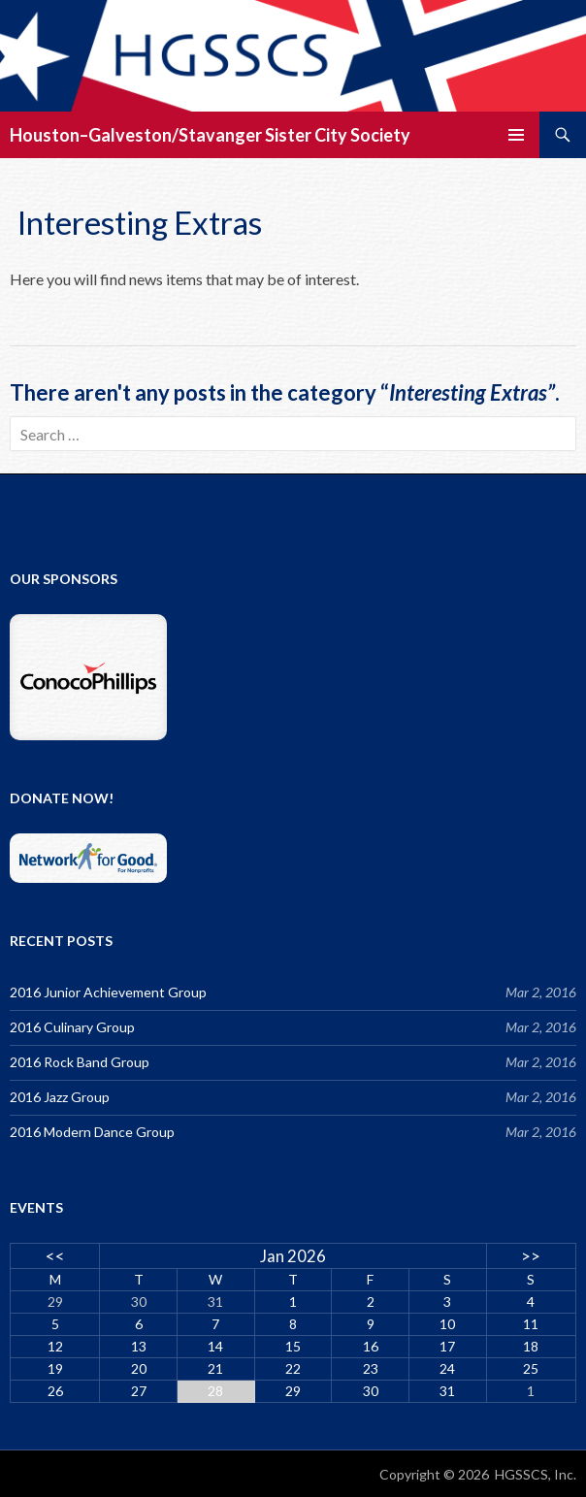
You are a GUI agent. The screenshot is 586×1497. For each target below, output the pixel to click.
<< (55, 1256)
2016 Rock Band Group (79, 1062)
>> (530, 1256)
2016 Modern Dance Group (92, 1131)
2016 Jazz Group (60, 1097)
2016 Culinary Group (72, 1027)
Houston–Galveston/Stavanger (136, 135)
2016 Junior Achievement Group (108, 992)
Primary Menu (516, 135)
